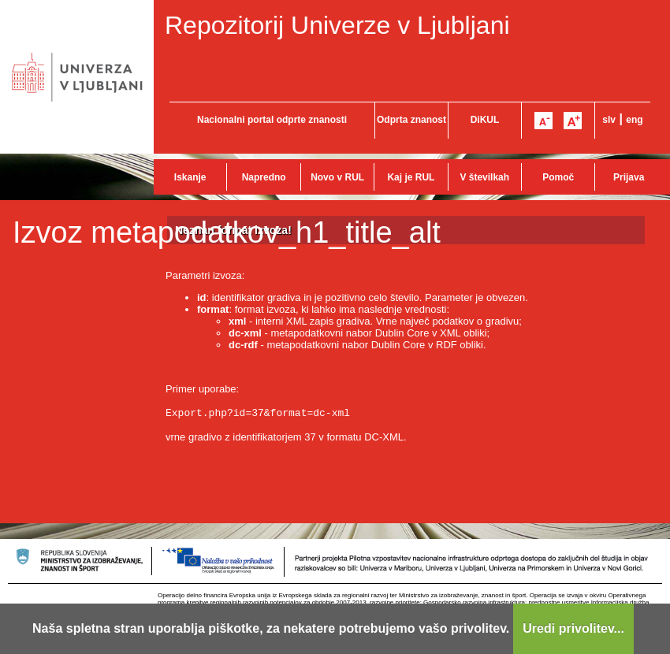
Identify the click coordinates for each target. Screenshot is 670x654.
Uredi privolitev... (573, 628)
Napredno (264, 177)
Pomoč (558, 177)
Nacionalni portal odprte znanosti (272, 119)
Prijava (628, 177)
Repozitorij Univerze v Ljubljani (337, 25)
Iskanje (190, 177)
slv (609, 119)
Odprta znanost (411, 119)
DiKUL (485, 119)
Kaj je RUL (410, 177)
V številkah (484, 177)
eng (634, 119)
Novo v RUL (337, 177)
